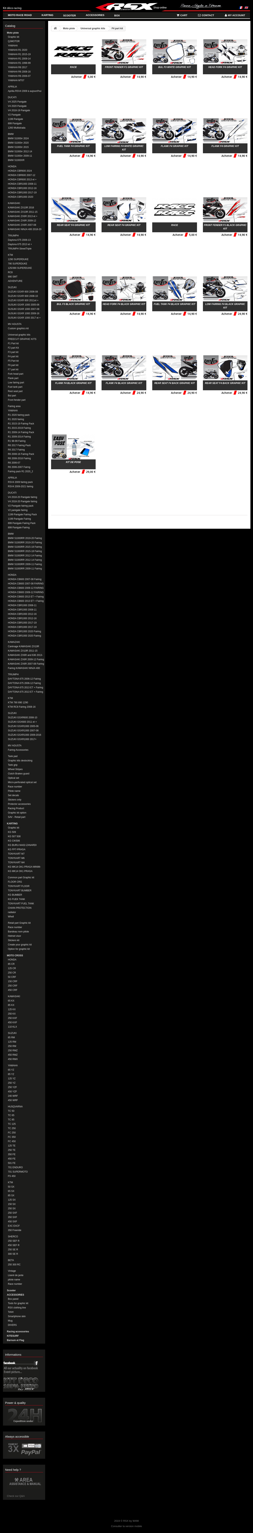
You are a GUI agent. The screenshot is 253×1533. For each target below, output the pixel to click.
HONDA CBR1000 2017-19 (22, 192)
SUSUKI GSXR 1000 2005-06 (23, 304)
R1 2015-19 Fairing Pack (21, 423)
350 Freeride (14, 1230)
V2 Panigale (14, 114)
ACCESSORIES (15, 1294)
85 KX (11, 1005)
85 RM (11, 1037)
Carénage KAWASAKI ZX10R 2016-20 (23, 646)
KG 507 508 (14, 836)
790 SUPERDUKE (17, 263)
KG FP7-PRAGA (16, 849)
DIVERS (12, 1325)
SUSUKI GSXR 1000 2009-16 (23, 313)
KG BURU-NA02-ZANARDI (22, 845)
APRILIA (12, 86)
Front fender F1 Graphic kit (124, 67)
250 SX (12, 1208)
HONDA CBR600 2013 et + (22, 179)
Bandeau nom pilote (18, 931)
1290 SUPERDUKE (18, 259)
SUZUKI (12, 287)
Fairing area (14, 406)
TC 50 (11, 1111)
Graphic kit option (17, 812)
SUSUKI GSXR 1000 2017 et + (24, 317)
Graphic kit (13, 37)
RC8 (10, 272)
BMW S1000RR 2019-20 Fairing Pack (25, 538)
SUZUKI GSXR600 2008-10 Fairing (22, 717)
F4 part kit (13, 356)
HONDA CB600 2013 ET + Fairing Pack (26, 596)
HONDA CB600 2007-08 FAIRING (26, 583)
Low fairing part (16, 382)
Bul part (12, 395)
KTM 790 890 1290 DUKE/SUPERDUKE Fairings (23, 702)
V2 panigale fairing (17, 510)
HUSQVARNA (15, 1106)
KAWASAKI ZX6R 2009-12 (22, 220)
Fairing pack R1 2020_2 (20, 471)
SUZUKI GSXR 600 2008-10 (23, 296)
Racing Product (16, 808)
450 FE (12, 1158)
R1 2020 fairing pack (19, 415)
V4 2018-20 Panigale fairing (22, 497)
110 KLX (12, 1026)
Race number (15, 786)
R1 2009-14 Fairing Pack (21, 432)
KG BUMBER (15, 894)
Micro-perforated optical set (22, 782)
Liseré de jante (15, 1275)
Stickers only (14, 799)
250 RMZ (13, 1050)
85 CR (11, 964)
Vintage (12, 1271)
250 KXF (12, 1018)
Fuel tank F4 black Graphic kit (174, 304)
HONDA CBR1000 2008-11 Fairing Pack (22, 605)
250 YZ (11, 1083)
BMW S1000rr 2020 (18, 142)
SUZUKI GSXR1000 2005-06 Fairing (23, 726)
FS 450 (12, 1176)
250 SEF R (14, 1241)
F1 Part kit (13, 343)
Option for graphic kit (19, 949)
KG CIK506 (14, 840)
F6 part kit (13, 365)
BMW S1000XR (16, 160)
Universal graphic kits (19, 334)
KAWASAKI (14, 203)
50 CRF (12, 977)
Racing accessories (18, 1331)
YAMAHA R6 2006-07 (19, 76)
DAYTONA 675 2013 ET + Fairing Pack (25, 687)
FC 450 (12, 1141)
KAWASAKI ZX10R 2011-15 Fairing (22, 650)
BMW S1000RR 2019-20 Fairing (25, 542)
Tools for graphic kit (18, 1303)
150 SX (12, 1204)
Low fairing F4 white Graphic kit (124, 148)
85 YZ (11, 1074)
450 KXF (12, 1022)
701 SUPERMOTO (18, 1171)
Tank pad (13, 756)
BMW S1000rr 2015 (18, 147)
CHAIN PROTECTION (19, 908)
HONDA (12, 166)
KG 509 (12, 832)
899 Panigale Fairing (19, 527)
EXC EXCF (14, 1226)
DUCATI (12, 97)
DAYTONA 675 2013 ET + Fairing (25, 691)
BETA (11, 1260)
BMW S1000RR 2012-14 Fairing (25, 560)
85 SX (11, 1195)
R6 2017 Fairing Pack (19, 445)
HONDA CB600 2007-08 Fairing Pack (24, 579)
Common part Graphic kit (21, 877)
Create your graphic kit (20, 944)
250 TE (11, 1150)
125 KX (12, 1009)
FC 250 (12, 1132)
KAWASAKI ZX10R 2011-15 (22, 212)
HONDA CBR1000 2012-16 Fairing (22, 618)
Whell (11, 916)
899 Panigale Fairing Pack (21, 523)
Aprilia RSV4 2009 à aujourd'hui (24, 91)
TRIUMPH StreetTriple (20, 248)
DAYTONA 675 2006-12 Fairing (24, 683)
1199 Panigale (15, 119)
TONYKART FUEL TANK (21, 903)
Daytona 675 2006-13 (19, 240)
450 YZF (12, 1091)
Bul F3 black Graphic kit (73, 304)
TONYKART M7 (16, 853)
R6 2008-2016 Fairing (19, 458)
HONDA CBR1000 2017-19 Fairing (22, 627)
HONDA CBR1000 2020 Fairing (24, 635)
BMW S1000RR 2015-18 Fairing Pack (25, 546)
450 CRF (12, 990)
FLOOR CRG (15, 881)
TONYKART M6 (16, 858)
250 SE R (13, 1249)
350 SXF (12, 1217)
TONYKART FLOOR (18, 886)
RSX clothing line (17, 1307)
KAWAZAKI (14, 642)
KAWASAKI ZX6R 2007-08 (22, 225)
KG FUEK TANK (16, 899)
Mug (10, 1320)
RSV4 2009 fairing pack (20, 482)
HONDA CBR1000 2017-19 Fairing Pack (22, 622)
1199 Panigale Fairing (19, 518)
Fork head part (15, 373)
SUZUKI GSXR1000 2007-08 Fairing (23, 730)
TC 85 (11, 1119)
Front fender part (16, 400)
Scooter (11, 1290)
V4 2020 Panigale (17, 106)
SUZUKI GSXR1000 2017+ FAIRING (22, 739)
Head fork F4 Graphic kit (225, 67)
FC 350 (12, 1137)
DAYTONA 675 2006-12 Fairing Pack (24, 678)
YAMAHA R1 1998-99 (19, 63)
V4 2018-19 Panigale (19, 110)
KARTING (12, 823)
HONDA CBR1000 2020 (20, 197)
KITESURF (13, 1336)
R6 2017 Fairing (16, 449)
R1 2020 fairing (16, 419)
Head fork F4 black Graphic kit (124, 304)
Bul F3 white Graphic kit (174, 67)
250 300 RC (14, 1264)
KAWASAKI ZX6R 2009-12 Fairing (26, 659)
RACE (73, 67)
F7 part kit (13, 369)
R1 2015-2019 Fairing (19, 428)
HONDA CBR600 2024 (20, 170)
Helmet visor (14, 936)
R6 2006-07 (14, 462)
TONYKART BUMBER (19, 890)
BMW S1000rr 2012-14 (20, 151)
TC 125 (12, 1124)
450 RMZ (13, 1054)
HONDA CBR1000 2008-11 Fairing (22, 609)
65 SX (11, 1191)
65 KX (11, 1000)
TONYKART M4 (16, 862)
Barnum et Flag (15, 1340)
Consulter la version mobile (126, 1526)
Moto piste (13, 32)
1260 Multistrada (16, 127)
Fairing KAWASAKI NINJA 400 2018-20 (24, 668)
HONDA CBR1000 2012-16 (22, 188)
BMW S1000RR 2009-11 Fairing (25, 564)
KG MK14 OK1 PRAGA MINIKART (20, 871)
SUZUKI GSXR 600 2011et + (23, 300)
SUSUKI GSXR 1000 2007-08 (23, 309)
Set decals (13, 795)
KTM (10, 255)
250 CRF (12, 985)
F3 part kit (13, 352)
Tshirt (11, 1312)
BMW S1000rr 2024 (18, 138)
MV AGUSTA (14, 324)
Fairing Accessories (18, 750)
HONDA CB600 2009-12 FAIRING (26, 592)
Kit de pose (73, 462)
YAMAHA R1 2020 (17, 50)
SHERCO (13, 1236)
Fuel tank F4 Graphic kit (73, 146)
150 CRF (12, 981)
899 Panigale (15, 123)
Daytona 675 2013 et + (20, 244)
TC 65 (11, 1115)
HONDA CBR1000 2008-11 (22, 183)
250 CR (12, 972)
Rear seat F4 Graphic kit (73, 225)
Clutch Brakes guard (18, 773)
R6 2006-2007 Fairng (19, 467)
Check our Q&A (16, 1495)
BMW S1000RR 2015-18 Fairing (25, 551)
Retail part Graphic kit (19, 923)
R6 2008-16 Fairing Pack (21, 454)
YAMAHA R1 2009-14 (19, 58)
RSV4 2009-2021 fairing (20, 486)
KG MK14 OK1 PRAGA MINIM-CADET (24, 866)
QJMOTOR (14, 41)
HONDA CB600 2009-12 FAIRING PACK (26, 588)
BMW (11, 134)
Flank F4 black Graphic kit (73, 383)
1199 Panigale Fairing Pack (22, 514)
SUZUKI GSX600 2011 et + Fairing (22, 721)
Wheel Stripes (15, 769)
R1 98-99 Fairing (16, 441)
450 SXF (12, 1221)
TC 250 (12, 1128)
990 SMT (13, 276)
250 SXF (12, 1212)
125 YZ (11, 1078)
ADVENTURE (15, 281)
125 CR (12, 968)
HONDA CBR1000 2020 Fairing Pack (24, 631)
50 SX (11, 1186)
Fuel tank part (15, 387)
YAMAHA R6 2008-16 (19, 71)
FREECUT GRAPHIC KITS (22, 339)
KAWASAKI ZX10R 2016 (21, 207)
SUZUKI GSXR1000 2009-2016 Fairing (24, 735)
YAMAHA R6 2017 (17, 67)
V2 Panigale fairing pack (20, 505)
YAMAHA (13, 45)
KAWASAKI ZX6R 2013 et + (22, 216)
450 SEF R (14, 1245)
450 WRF (13, 1100)
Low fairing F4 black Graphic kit (225, 306)
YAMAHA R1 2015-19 (19, 54)
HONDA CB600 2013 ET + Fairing (26, 601)
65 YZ (11, 1069)
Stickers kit (13, 940)
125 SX (12, 1199)
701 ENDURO (15, 1167)
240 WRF (13, 1096)
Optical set (13, 778)
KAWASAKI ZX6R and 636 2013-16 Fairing (25, 655)
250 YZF (12, 1087)
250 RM (12, 1046)
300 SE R (13, 1254)
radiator (12, 912)
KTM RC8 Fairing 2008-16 (21, 706)
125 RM (12, 1041)
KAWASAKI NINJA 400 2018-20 (24, 229)
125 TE (11, 1145)
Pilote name (14, 791)
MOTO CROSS (15, 955)
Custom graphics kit (18, 328)
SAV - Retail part (16, 817)
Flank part (13, 378)
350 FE (12, 1154)
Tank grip (13, 765)
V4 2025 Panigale (17, 101)
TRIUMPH (13, 235)
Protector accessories (19, 804)
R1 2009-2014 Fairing (19, 436)
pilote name (14, 1279)
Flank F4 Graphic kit (174, 146)
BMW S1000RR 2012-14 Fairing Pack (25, 555)
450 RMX (13, 1059)
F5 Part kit (13, 360)
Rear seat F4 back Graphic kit (174, 383)
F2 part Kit (13, 347)
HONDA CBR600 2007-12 (21, 175)
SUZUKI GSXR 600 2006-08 (23, 291)
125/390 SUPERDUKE (20, 268)
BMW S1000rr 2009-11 (20, 155)
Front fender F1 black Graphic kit (225, 227)
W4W (136, 1520)
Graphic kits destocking (20, 760)
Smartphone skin (17, 1316)
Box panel (13, 1299)
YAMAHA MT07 (16, 80)
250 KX (12, 1013)
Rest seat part (15, 391)
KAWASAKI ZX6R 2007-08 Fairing (26, 663)
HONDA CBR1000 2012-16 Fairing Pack (22, 614)
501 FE (12, 1163)
